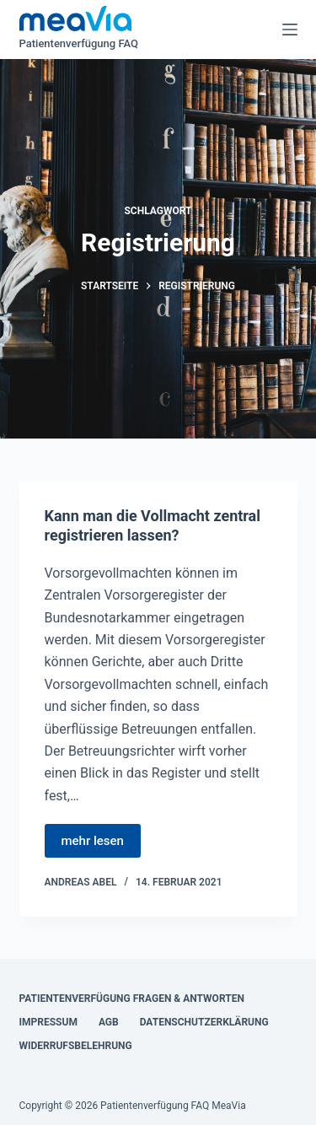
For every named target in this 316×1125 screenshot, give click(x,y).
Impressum (48, 1022)
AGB (109, 1022)
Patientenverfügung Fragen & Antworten (131, 998)
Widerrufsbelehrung (75, 1046)
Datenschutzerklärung (204, 1022)
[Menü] (289, 29)
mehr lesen (93, 840)
